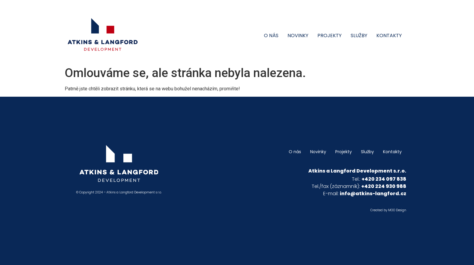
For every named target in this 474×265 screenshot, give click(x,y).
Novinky (297, 35)
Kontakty (389, 35)
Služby (359, 35)
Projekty (329, 35)
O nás (271, 35)
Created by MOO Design (388, 210)
